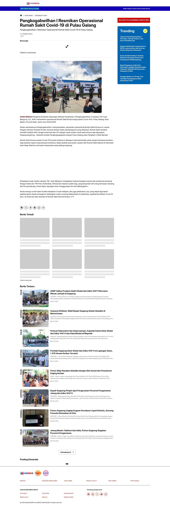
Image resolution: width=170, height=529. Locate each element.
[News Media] (45, 473)
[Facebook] (21, 207)
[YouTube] (101, 494)
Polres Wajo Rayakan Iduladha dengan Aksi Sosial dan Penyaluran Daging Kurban (81, 372)
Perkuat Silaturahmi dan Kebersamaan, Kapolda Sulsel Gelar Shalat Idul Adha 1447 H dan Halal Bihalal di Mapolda (81, 332)
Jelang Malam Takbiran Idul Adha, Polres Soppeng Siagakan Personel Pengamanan (78, 431)
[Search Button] (148, 3)
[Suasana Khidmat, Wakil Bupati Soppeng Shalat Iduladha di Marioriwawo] (36, 318)
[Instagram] (93, 494)
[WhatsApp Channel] (106, 494)
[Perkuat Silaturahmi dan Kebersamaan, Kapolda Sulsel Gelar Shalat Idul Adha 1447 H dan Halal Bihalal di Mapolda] (36, 338)
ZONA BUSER (29, 502)
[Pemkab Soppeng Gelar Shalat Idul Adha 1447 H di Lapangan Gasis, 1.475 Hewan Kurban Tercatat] (36, 358)
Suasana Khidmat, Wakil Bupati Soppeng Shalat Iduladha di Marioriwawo (77, 312)
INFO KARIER (112, 481)
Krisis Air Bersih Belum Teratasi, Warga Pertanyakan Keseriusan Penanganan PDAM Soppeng (132, 57)
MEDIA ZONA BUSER (43, 502)
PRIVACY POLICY (91, 481)
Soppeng (21, 314)
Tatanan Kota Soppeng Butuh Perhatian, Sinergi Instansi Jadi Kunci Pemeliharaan (131, 38)
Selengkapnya (67, 452)
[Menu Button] (22, 3)
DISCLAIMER (68, 481)
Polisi (21, 292)
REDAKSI (22, 481)
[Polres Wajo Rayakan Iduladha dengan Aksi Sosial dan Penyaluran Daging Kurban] (36, 378)
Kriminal (21, 413)
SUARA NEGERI (68, 493)
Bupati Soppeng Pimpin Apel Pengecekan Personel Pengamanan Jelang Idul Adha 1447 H (80, 391)
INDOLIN (44, 497)
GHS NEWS (23, 493)
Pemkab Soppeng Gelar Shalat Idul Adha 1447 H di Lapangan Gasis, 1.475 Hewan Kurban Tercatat (81, 352)
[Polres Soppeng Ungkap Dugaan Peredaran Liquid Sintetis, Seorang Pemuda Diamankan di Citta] (36, 418)
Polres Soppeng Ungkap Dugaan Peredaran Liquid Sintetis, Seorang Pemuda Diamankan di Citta (82, 411)
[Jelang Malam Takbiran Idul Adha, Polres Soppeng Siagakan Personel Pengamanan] (36, 438)
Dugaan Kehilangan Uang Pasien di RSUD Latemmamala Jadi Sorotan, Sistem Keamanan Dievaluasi (133, 48)
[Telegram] (30, 207)
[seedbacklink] (38, 473)
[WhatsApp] (39, 207)
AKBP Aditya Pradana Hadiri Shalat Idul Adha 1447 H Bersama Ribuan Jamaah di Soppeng (79, 292)
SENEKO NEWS (68, 497)
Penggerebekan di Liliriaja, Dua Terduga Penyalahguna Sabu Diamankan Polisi (131, 78)
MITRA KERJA (135, 481)
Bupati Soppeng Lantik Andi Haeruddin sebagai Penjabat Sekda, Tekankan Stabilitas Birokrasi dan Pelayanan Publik (133, 68)
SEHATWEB (45, 493)
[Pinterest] (34, 207)
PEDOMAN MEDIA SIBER (49, 481)
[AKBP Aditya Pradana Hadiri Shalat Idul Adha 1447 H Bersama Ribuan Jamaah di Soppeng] (36, 298)
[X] (26, 207)
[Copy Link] (43, 207)
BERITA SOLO (24, 497)
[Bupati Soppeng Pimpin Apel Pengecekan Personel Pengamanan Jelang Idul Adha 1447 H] (36, 398)
